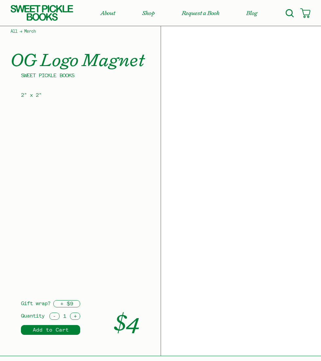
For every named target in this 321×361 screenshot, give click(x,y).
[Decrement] (54, 316)
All (13, 31)
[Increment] (75, 316)
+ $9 (66, 304)
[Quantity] (65, 316)
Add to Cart (51, 330)
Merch (30, 31)
